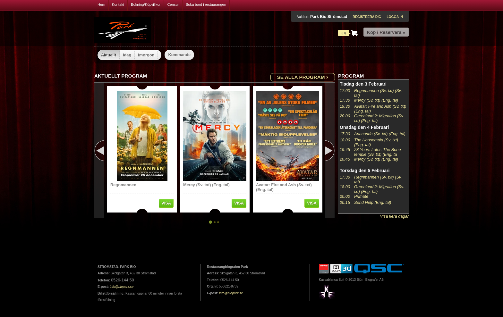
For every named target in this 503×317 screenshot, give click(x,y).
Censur (173, 4)
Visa (166, 203)
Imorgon (146, 55)
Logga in (395, 17)
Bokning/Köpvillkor (146, 4)
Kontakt (118, 4)
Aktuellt (108, 55)
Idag (127, 55)
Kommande (179, 54)
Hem (101, 4)
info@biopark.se (121, 286)
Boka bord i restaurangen (206, 4)
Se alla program (302, 76)
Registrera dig (367, 17)
